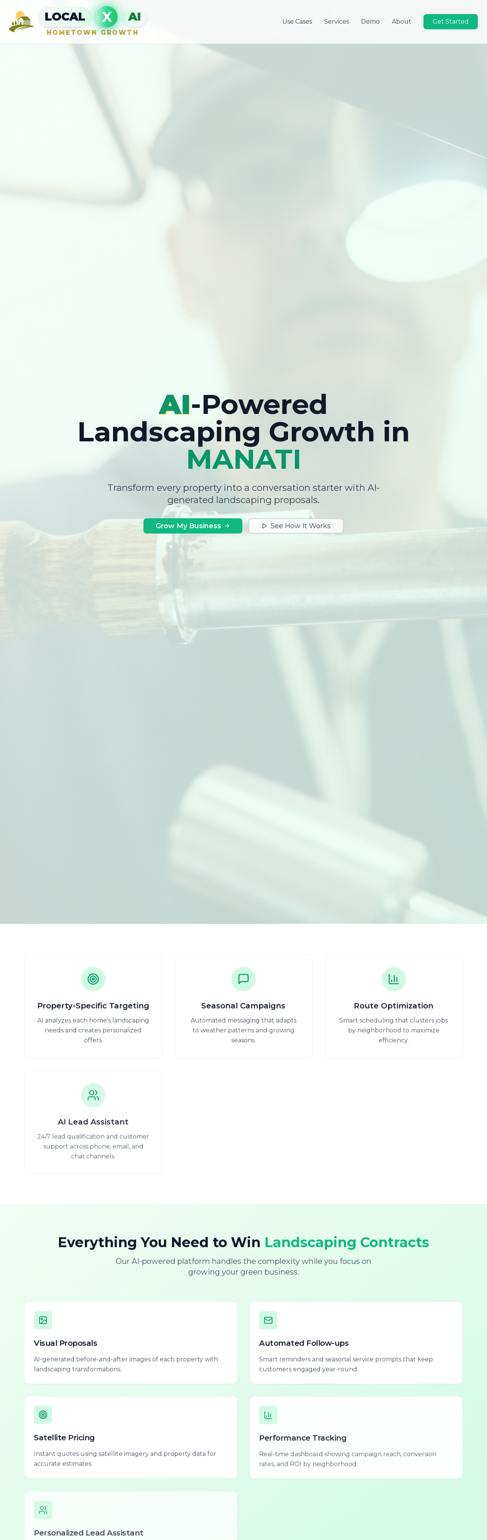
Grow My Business (193, 526)
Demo (370, 21)
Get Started (451, 21)
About (401, 21)
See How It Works (296, 526)
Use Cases (297, 21)
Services (336, 21)
